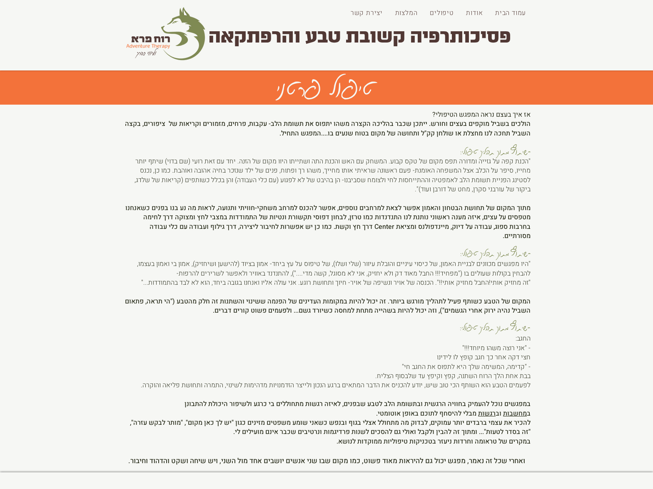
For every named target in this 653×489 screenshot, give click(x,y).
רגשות (487, 414)
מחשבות (515, 414)
